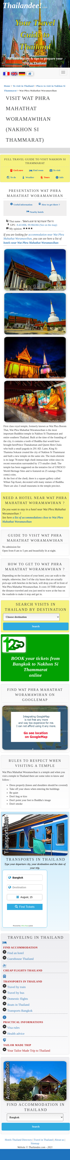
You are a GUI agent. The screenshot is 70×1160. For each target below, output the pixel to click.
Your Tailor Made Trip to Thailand (28, 1050)
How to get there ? (49, 204)
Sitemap (35, 1143)
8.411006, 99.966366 (28, 224)
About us (59, 1139)
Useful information (21, 204)
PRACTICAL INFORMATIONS (23, 1022)
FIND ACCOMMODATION (20, 947)
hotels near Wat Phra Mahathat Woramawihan (30, 242)
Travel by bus (15, 993)
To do (11, 177)
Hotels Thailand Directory (18, 1139)
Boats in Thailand (18, 1004)
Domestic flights (17, 998)
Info (59, 177)
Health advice (16, 1033)
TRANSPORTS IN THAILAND (22, 981)
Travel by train (16, 987)
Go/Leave (16, 170)
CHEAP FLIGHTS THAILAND (22, 970)
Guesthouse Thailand (20, 959)
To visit (54, 170)
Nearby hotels (35, 211)
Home (7, 86)
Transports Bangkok (19, 1010)
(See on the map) (48, 224)
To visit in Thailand (23, 86)
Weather (28, 177)
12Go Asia (24, 926)
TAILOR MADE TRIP (17, 1045)
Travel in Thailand (43, 1139)
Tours (45, 177)
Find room (36, 170)
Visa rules (13, 1027)
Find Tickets (24, 906)
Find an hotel (15, 953)
